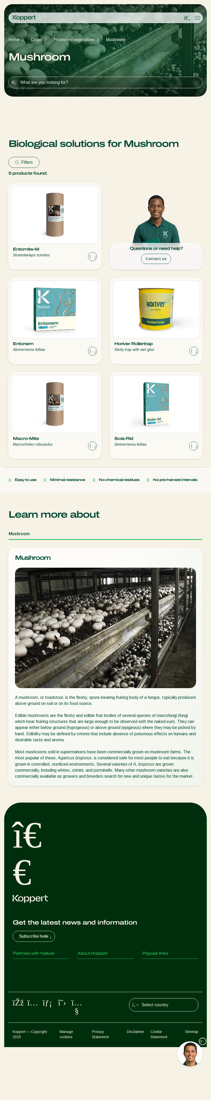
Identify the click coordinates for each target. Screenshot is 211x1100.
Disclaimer (135, 1084)
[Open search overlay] (187, 18)
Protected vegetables (74, 39)
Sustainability (89, 987)
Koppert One (154, 976)
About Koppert (91, 966)
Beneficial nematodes (33, 997)
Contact (84, 997)
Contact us (156, 259)
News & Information (95, 976)
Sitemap (191, 1084)
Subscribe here (36, 936)
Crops (36, 39)
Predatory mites (28, 966)
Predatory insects (29, 976)
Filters (24, 162)
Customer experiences (163, 966)
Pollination (22, 1029)
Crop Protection (27, 1018)
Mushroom (115, 39)
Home (13, 39)
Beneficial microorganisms (36, 1008)
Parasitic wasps (27, 987)
